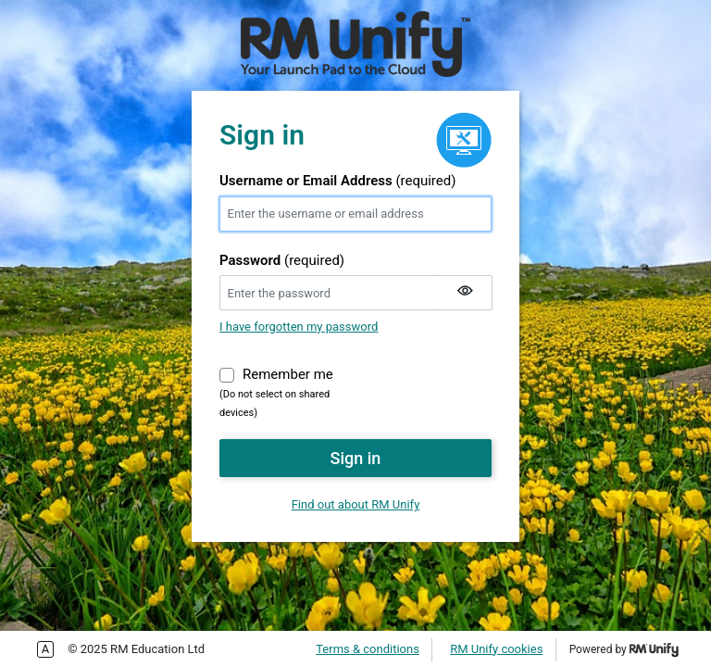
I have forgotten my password (298, 327)
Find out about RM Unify (356, 504)
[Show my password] (465, 292)
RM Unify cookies (496, 649)
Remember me (288, 373)
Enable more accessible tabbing (45, 649)
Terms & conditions (367, 649)
